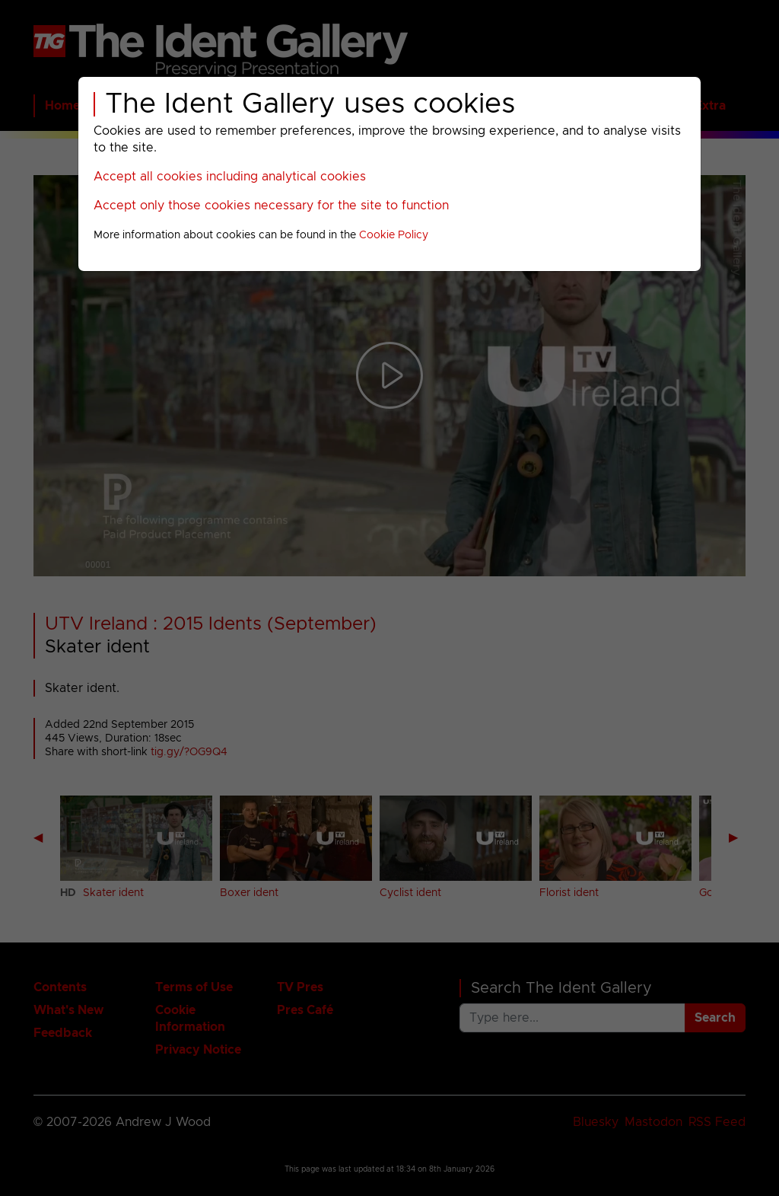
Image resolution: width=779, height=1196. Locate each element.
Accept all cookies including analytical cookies (230, 177)
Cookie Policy (393, 235)
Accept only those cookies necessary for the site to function (271, 205)
